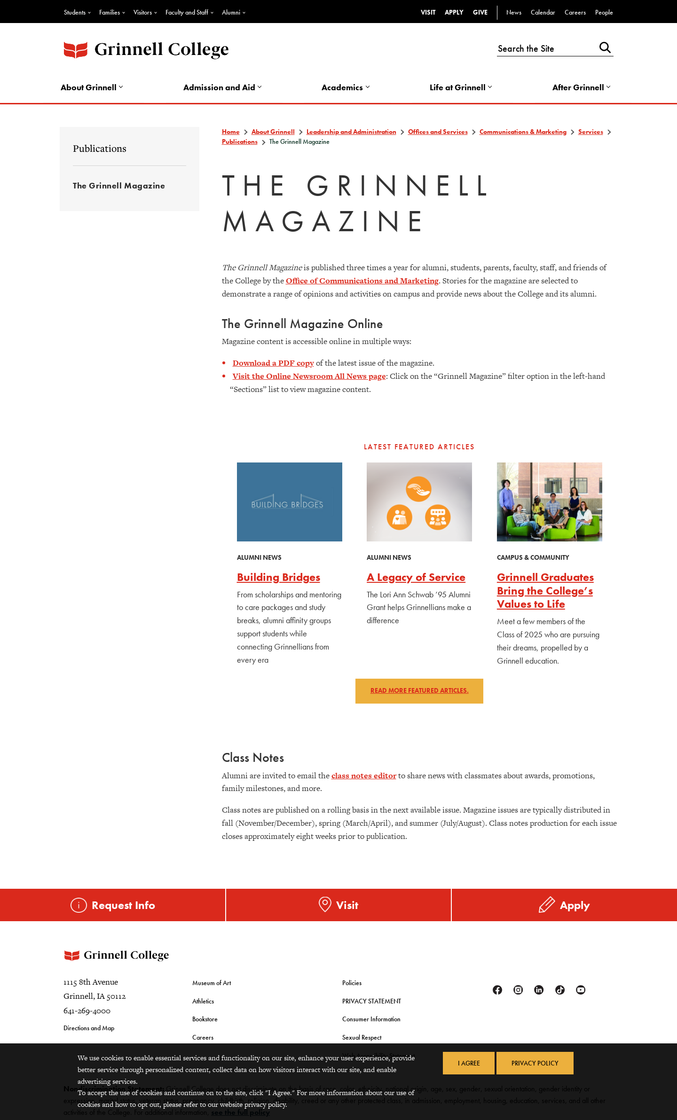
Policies (352, 985)
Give (480, 12)
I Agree (468, 1063)
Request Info (123, 905)
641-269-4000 (86, 1013)
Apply (454, 12)
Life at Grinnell (458, 87)
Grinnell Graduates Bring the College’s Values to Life (545, 591)
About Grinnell (90, 87)
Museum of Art (211, 985)
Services (590, 132)
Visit (428, 12)
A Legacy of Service (416, 578)
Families (109, 12)
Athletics (203, 1003)
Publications (99, 149)
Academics (342, 87)
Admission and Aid (220, 87)
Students (75, 12)
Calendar (543, 12)
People (604, 12)
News (513, 12)
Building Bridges (278, 578)
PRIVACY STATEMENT (371, 1003)
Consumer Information (371, 1021)
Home (231, 132)
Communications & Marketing (523, 132)
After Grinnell (577, 87)
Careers (575, 12)
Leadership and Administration (351, 132)
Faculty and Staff (186, 12)
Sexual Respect (361, 1038)
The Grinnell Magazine (119, 186)
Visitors (143, 12)
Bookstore (205, 1021)
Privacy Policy (535, 1063)
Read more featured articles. (419, 692)
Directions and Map (88, 1031)
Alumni (231, 12)
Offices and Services (438, 132)
